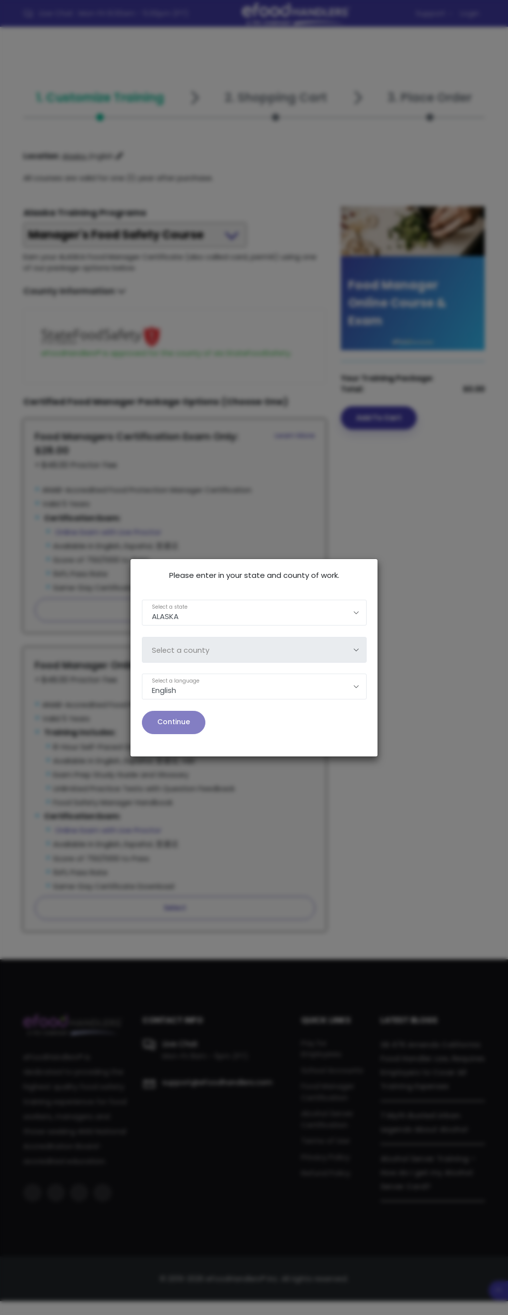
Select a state (170, 607)
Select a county (181, 650)
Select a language (175, 681)
